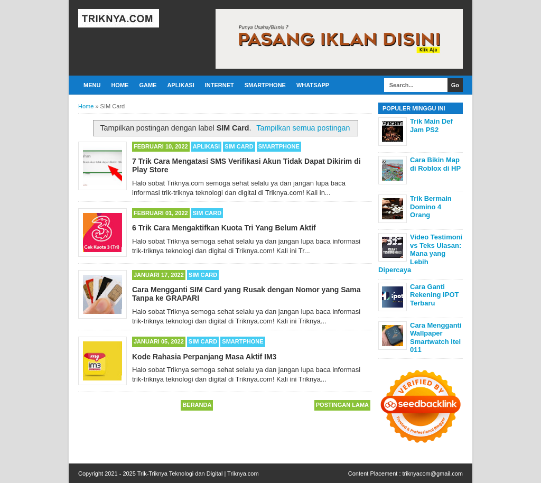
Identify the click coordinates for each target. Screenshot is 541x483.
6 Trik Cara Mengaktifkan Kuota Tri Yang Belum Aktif (224, 228)
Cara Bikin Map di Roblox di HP (435, 164)
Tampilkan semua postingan (303, 128)
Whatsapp (312, 85)
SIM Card (239, 146)
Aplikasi (180, 85)
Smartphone (265, 85)
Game (147, 85)
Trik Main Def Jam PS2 (431, 125)
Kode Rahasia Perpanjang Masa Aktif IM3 (204, 356)
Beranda (196, 405)
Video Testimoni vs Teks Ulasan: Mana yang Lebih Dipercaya (420, 253)
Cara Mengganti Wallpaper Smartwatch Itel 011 (436, 337)
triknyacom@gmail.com (433, 473)
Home (119, 85)
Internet (219, 85)
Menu (91, 85)
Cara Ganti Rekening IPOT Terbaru (434, 295)
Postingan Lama (342, 405)
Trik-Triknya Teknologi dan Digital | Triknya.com (198, 473)
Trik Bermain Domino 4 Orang (431, 206)
